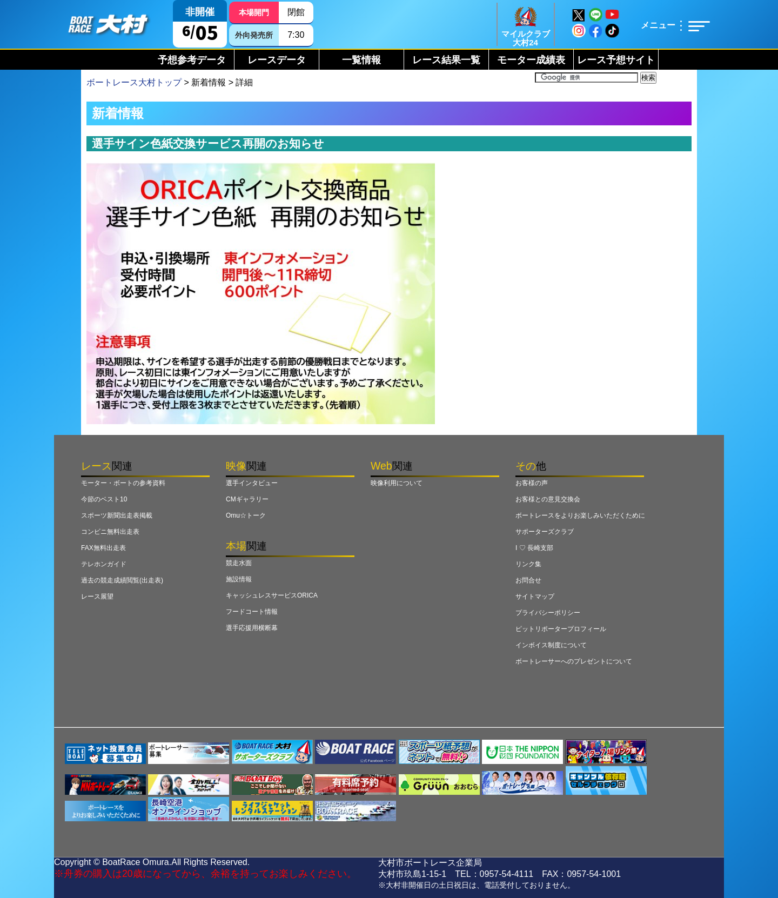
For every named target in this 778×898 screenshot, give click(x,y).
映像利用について (396, 483)
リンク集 (528, 564)
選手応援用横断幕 (252, 628)
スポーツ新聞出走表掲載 (116, 515)
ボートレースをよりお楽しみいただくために (580, 515)
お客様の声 (531, 483)
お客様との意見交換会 (547, 499)
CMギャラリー (247, 499)
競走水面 (239, 563)
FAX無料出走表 (103, 548)
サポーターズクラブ (544, 531)
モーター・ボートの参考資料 (123, 483)
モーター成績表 (531, 60)
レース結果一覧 (446, 60)
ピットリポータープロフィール (560, 629)
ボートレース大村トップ (134, 82)
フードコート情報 (252, 611)
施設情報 (239, 579)
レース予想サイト (616, 60)
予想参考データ (192, 60)
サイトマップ (534, 596)
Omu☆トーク (246, 515)
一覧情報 (361, 60)
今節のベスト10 (104, 499)
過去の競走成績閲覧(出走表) (122, 580)
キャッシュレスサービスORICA (272, 595)
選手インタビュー (252, 483)
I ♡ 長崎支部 (534, 548)
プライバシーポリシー (547, 612)
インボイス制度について (551, 645)
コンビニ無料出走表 (110, 531)
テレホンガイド (103, 564)
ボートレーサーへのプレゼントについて (573, 661)
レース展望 (97, 596)
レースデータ (276, 60)
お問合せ (528, 580)
